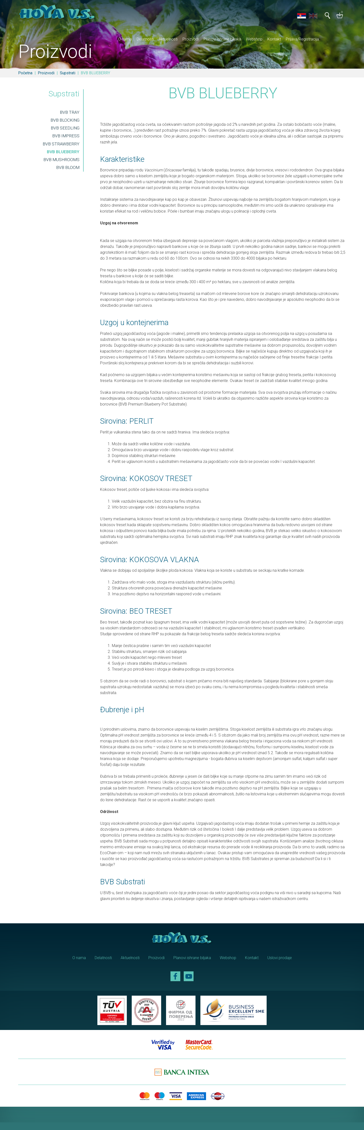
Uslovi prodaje (279, 965)
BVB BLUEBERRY (62, 154)
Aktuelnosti (192, 39)
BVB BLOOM (67, 169)
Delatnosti (169, 39)
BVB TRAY (69, 114)
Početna (25, 73)
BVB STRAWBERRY (60, 145)
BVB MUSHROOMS (61, 161)
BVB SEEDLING (64, 129)
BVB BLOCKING (64, 122)
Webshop (279, 39)
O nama (149, 39)
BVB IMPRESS (65, 138)
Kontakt (298, 39)
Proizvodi (215, 39)
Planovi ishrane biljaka (247, 39)
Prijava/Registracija (326, 39)
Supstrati (67, 73)
